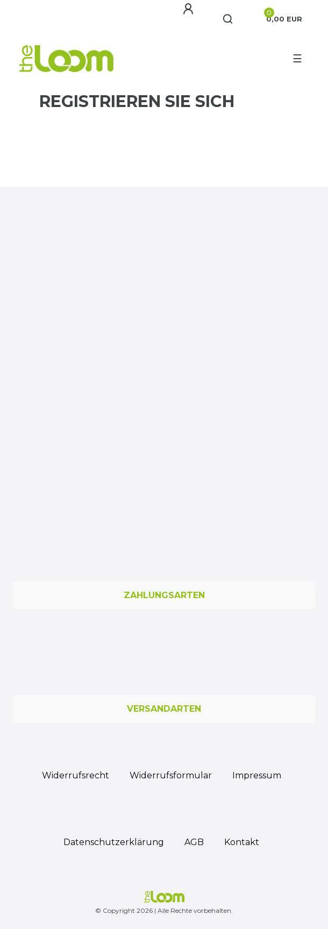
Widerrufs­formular (171, 775)
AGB (194, 842)
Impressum (256, 775)
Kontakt (241, 842)
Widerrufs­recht (75, 775)
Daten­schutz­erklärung (113, 842)
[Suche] (228, 19)
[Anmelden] (190, 9)
